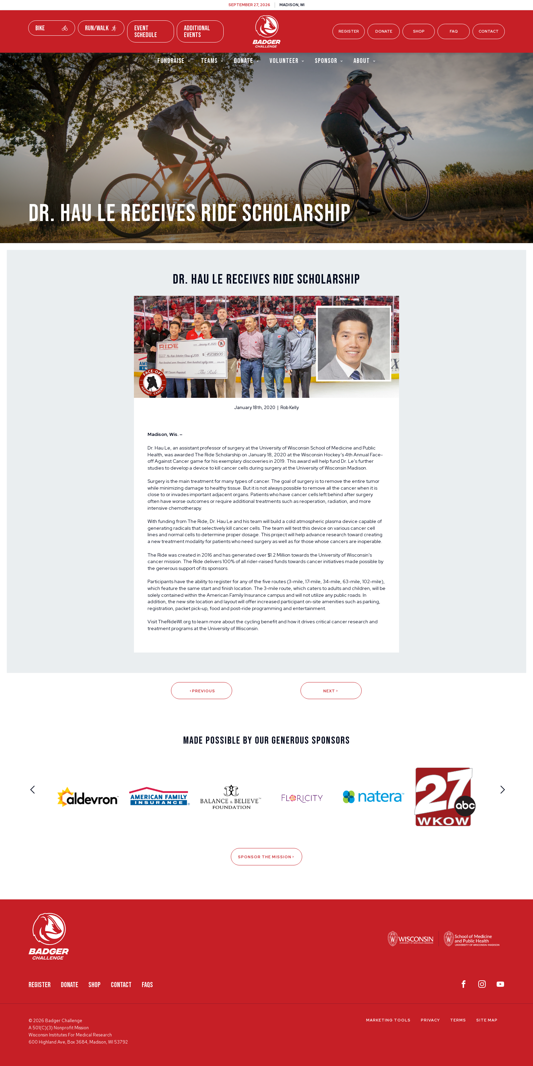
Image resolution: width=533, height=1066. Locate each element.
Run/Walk (101, 28)
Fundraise (174, 61)
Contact (489, 31)
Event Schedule (145, 31)
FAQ (454, 31)
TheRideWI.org (174, 622)
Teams (212, 61)
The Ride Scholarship (218, 455)
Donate (383, 31)
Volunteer (287, 61)
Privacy (430, 1020)
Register (349, 31)
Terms (458, 1020)
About (365, 61)
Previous (201, 691)
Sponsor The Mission (266, 857)
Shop (419, 31)
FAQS (147, 985)
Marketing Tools (388, 1020)
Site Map (487, 1020)
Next (331, 691)
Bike (51, 28)
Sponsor (329, 61)
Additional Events (197, 31)
